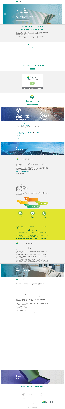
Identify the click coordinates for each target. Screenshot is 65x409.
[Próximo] (59, 14)
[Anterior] (5, 14)
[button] (22, 20)
